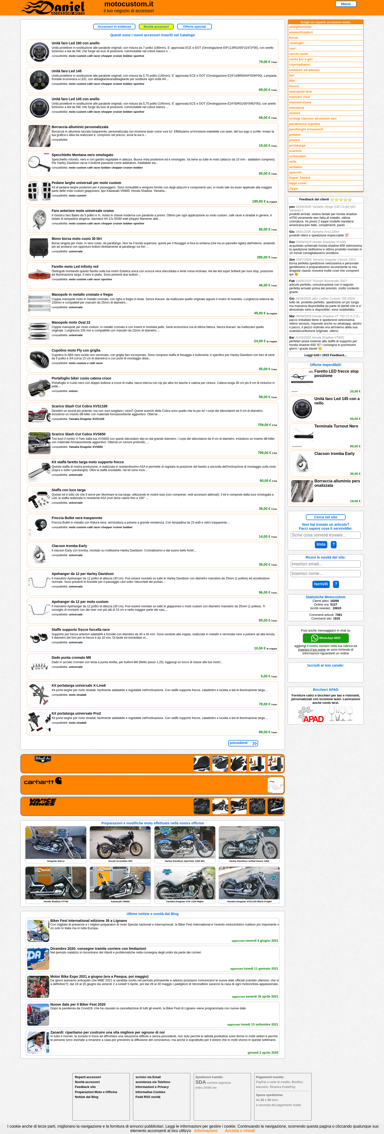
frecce (294, 86)
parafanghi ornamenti (306, 129)
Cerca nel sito (325, 517)
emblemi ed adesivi (304, 70)
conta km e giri (300, 59)
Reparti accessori (88, 1077)
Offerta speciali (194, 26)
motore (294, 113)
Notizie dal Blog (86, 1097)
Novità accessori (156, 26)
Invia (321, 544)
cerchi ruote (298, 54)
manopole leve (300, 91)
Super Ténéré (299, 178)
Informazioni (205, 1131)
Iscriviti (321, 584)
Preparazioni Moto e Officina (96, 1092)
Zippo (293, 188)
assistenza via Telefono (152, 1082)
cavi (292, 48)
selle (292, 161)
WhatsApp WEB (325, 638)
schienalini (297, 156)
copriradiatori (300, 64)
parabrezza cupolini (304, 124)
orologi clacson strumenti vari (312, 118)
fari (291, 75)
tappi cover (298, 183)
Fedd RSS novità (147, 1097)
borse (293, 37)
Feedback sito (85, 1087)
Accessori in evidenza (114, 26)
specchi (295, 172)
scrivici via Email (148, 1077)
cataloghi (296, 43)
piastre (294, 140)
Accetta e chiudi (240, 1131)
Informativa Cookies (150, 1092)
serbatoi (295, 167)
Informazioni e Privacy (152, 1087)
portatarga (297, 145)
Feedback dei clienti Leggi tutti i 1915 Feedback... (325, 277)
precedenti (239, 743)
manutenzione (300, 102)
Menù (346, 4)
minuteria (296, 108)
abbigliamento (300, 27)
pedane (295, 134)
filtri (292, 81)
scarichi (295, 151)
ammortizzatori (301, 32)
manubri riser (299, 97)
